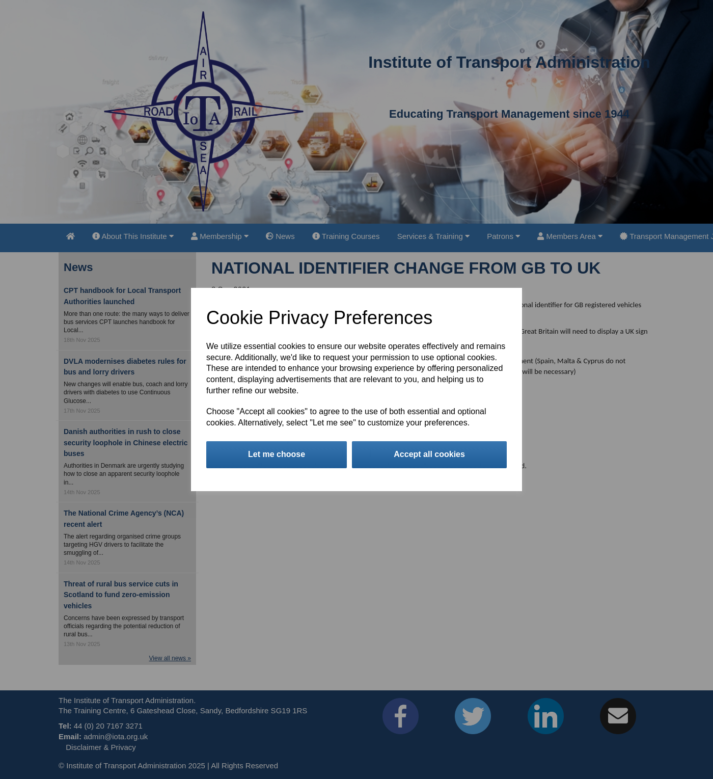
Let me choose (276, 454)
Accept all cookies (429, 454)
